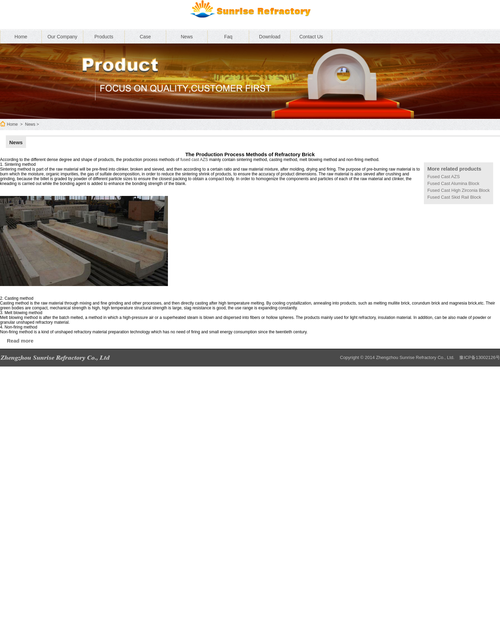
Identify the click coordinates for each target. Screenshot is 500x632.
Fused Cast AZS (443, 176)
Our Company (62, 36)
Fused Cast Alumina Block (453, 183)
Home (20, 36)
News (187, 36)
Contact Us (311, 36)
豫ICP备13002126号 (479, 357)
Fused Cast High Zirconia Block (458, 190)
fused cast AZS (194, 159)
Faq (228, 36)
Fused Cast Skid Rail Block (454, 197)
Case (145, 36)
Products (103, 36)
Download (269, 36)
